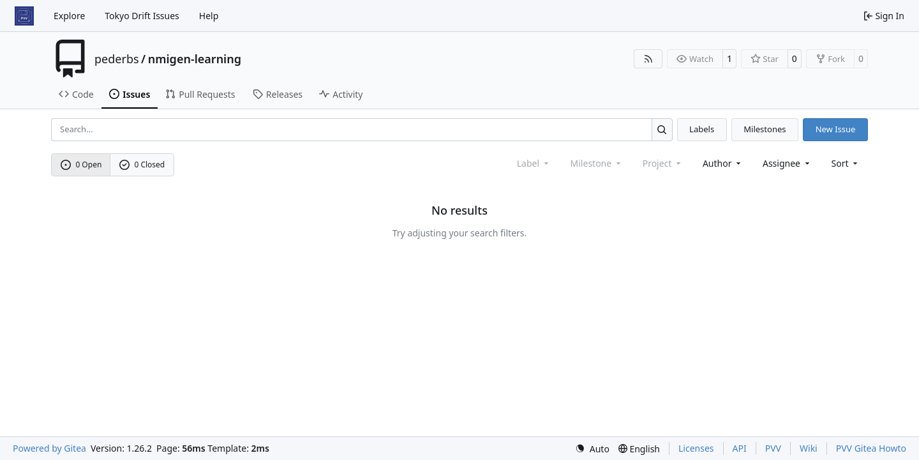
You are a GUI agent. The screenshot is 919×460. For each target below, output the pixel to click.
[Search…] (662, 129)
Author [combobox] (723, 163)
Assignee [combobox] (787, 163)
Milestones (764, 129)
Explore (69, 16)
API (740, 448)
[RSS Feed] (648, 58)
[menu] (846, 163)
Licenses (696, 448)
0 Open (81, 164)
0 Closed (142, 164)
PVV (773, 448)
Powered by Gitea (49, 448)
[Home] (24, 15)
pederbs (116, 58)
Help (209, 16)
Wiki (809, 448)
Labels (701, 129)
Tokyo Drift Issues (142, 16)
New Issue (836, 129)
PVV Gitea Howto (871, 448)
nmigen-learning (194, 58)
